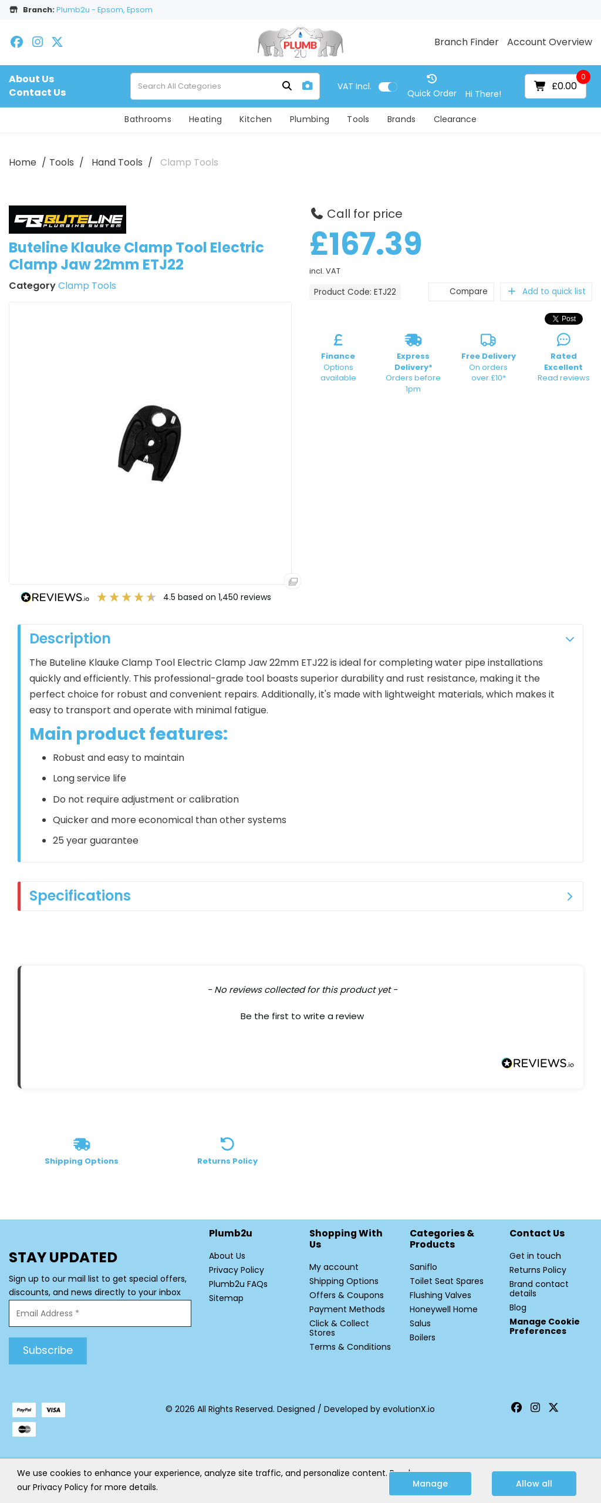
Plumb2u (230, 1233)
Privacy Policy (236, 1270)
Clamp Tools (189, 162)
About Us (31, 79)
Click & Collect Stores (339, 1328)
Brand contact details (539, 1288)
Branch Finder (466, 42)
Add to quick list (546, 291)
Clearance (455, 119)
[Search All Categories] (225, 86)
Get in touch (535, 1256)
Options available (338, 360)
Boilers (422, 1337)
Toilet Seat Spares (447, 1281)
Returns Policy (537, 1270)
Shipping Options (344, 1281)
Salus (420, 1323)
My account (334, 1267)
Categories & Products (442, 1239)
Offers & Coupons (346, 1295)
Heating (205, 119)
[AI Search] (308, 86)
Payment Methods (347, 1309)
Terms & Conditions (350, 1347)
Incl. (354, 86)
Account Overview (549, 42)
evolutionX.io (409, 1409)
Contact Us (37, 92)
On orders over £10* (488, 360)
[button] (302, 1014)
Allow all (534, 1483)
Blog (517, 1307)
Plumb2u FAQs (238, 1284)
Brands (401, 119)
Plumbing (310, 119)
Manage (430, 1483)
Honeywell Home (444, 1309)
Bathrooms (147, 119)
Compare (461, 291)
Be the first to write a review (302, 1016)
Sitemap (226, 1298)
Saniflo (423, 1267)
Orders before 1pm (413, 365)
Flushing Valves (440, 1295)
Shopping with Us (346, 1239)
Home (22, 162)
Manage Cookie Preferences (544, 1326)
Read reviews (564, 360)
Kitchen (255, 119)
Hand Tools (117, 162)
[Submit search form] (287, 86)
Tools (358, 119)
